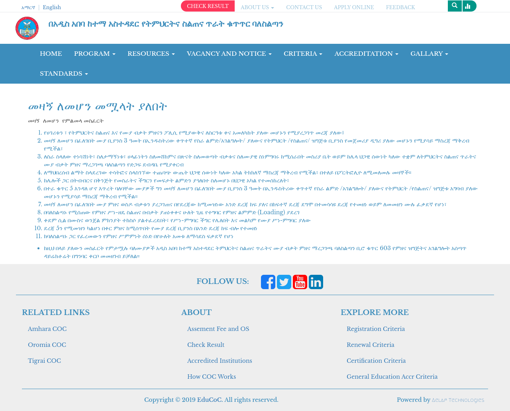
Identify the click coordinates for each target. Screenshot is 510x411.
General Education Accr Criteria (392, 376)
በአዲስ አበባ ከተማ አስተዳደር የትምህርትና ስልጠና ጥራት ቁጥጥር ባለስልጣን (166, 24)
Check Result (205, 344)
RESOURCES (151, 53)
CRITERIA (303, 53)
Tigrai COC (44, 360)
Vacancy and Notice (229, 53)
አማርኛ (28, 7)
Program (95, 53)
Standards (64, 73)
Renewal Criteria (370, 344)
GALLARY (429, 53)
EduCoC (209, 399)
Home (51, 53)
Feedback (400, 7)
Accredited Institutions (219, 360)
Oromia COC (47, 344)
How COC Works (211, 376)
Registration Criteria (376, 329)
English (52, 7)
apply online (354, 7)
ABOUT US (257, 7)
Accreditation (366, 53)
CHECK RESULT (208, 6)
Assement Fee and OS (218, 329)
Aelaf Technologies (458, 400)
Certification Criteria (376, 360)
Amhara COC (47, 329)
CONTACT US (304, 7)
